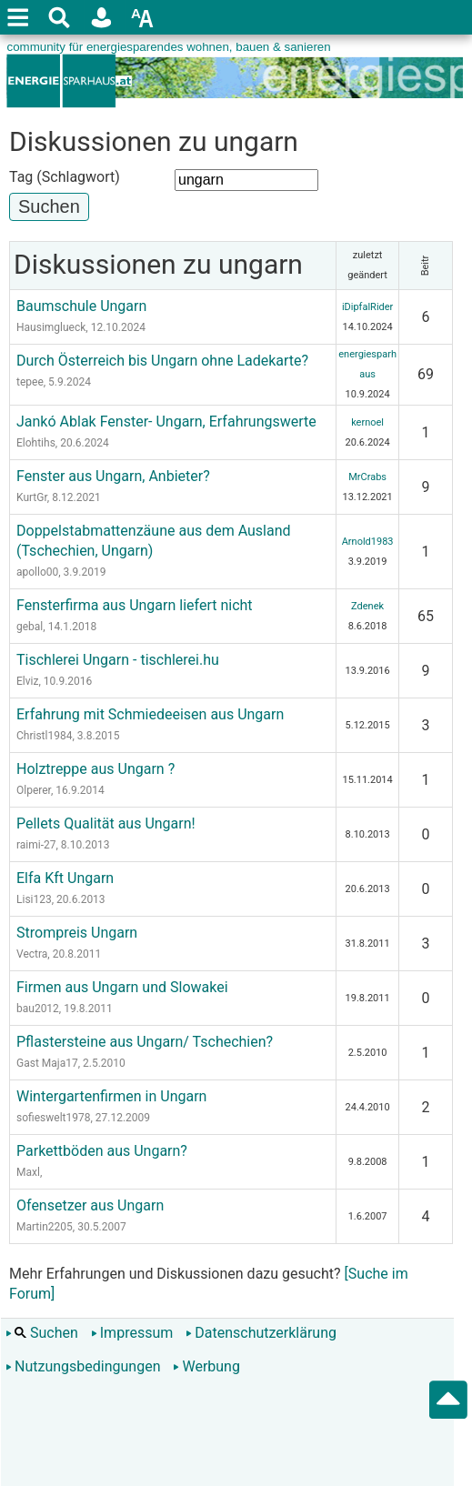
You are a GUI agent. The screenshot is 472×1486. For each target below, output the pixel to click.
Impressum (132, 1332)
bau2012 (37, 1008)
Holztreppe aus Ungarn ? (95, 769)
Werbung (206, 1366)
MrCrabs (367, 477)
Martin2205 (44, 1226)
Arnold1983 (368, 541)
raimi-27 (36, 844)
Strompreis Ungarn (76, 932)
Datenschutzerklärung (261, 1332)
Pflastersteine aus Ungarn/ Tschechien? (144, 1041)
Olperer (33, 790)
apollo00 (37, 572)
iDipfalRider (367, 307)
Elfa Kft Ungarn (65, 878)
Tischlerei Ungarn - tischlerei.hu (117, 659)
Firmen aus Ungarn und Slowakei (122, 987)
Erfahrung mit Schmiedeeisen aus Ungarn (150, 714)
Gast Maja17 (47, 1063)
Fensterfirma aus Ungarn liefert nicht (134, 605)
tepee (30, 382)
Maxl (28, 1172)
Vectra (31, 954)
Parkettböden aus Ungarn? (101, 1151)
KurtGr (31, 497)
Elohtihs (35, 443)
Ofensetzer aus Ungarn (90, 1205)
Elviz (27, 681)
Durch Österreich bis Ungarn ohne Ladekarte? (162, 360)
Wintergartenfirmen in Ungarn (111, 1096)
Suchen (41, 1332)
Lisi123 (34, 899)
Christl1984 (44, 735)
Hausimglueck (50, 327)
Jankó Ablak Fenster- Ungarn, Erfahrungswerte (166, 421)
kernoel (367, 422)
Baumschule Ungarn (81, 306)
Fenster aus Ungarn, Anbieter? (113, 476)
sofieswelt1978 (53, 1117)
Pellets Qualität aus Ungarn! (106, 823)
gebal (29, 626)
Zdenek (367, 606)
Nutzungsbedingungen (82, 1366)
